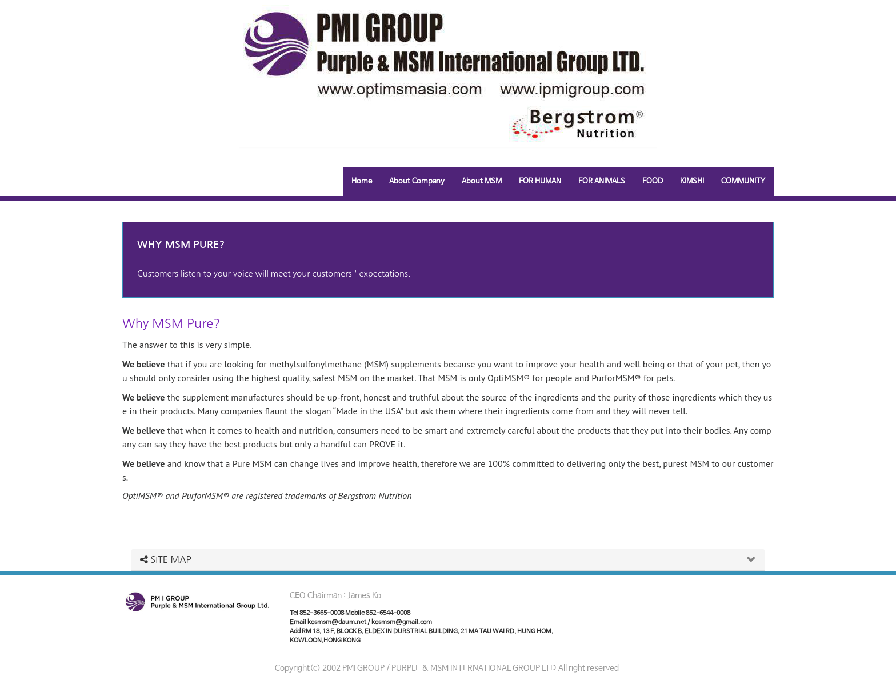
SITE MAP (165, 559)
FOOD (652, 181)
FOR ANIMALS (601, 181)
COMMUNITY (743, 181)
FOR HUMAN (540, 181)
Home (361, 181)
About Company (417, 181)
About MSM (482, 181)
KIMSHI (692, 181)
